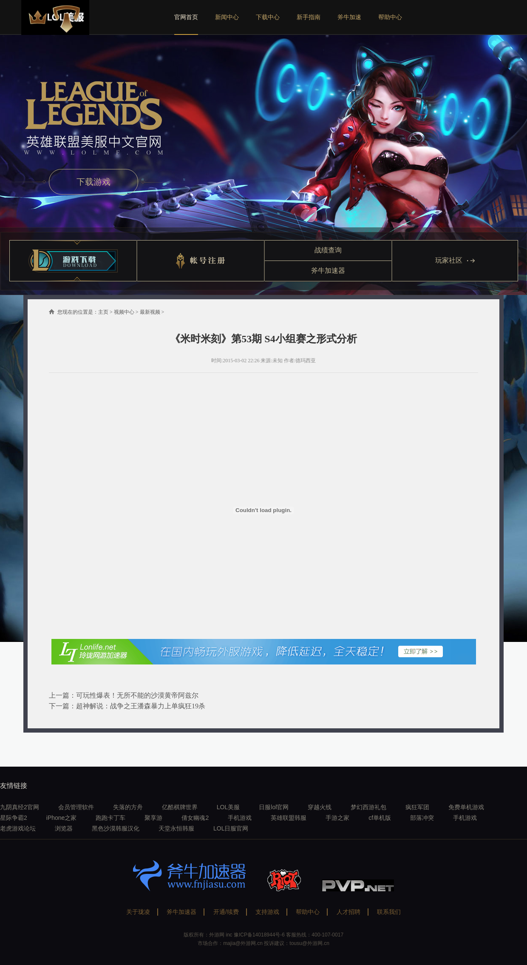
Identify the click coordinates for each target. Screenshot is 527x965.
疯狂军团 (417, 807)
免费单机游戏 (466, 807)
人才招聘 (348, 911)
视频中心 (124, 312)
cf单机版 (379, 817)
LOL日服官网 (230, 828)
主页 (103, 312)
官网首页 (186, 17)
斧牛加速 (349, 17)
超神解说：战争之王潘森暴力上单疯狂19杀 (140, 706)
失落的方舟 (128, 807)
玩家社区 (455, 260)
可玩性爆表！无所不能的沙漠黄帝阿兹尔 (137, 695)
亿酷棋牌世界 (180, 807)
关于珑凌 (138, 911)
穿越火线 (320, 807)
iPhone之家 (61, 817)
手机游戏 (240, 817)
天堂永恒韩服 (176, 828)
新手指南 (308, 17)
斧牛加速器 (328, 270)
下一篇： (62, 706)
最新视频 (150, 312)
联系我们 (389, 911)
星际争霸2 (13, 817)
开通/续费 (226, 911)
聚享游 (153, 817)
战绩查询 (328, 250)
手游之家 (337, 817)
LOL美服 (228, 807)
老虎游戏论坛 (18, 828)
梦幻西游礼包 (368, 807)
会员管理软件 (76, 807)
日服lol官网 (274, 807)
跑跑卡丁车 (110, 817)
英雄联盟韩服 (288, 817)
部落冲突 (422, 817)
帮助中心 (390, 17)
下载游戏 (93, 181)
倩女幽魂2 (195, 817)
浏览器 (64, 828)
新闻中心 (227, 17)
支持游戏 (267, 911)
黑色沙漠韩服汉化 (115, 828)
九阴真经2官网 (19, 807)
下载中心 (268, 17)
